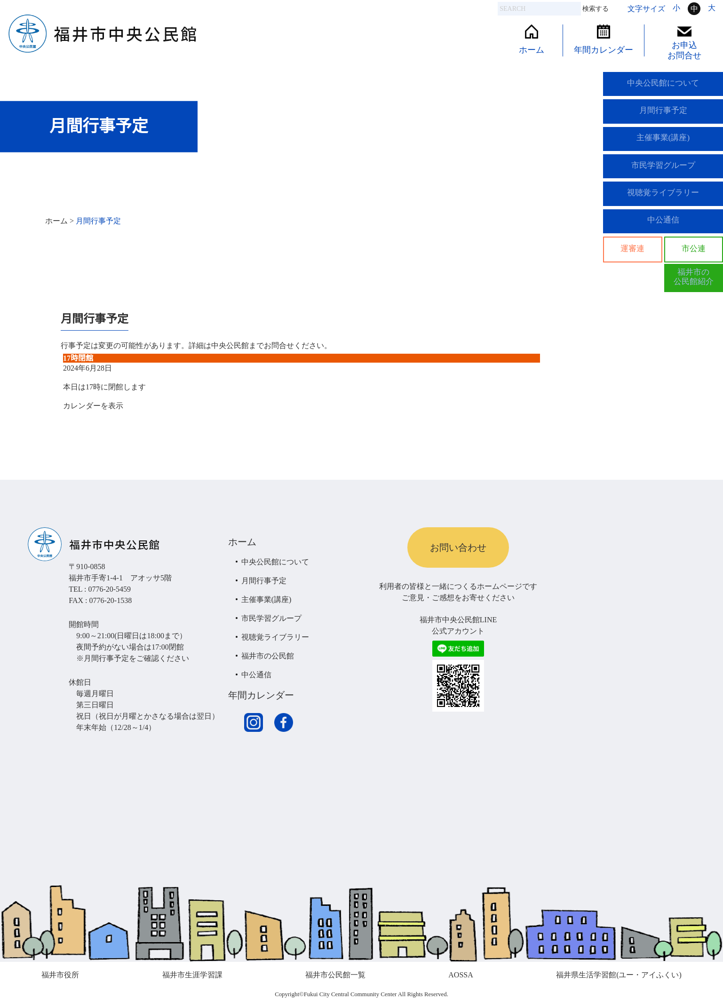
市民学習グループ (663, 173)
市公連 (693, 263)
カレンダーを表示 (93, 406)
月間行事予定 (663, 114)
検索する (595, 8)
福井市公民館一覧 (335, 975)
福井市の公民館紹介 (693, 292)
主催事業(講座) (663, 143)
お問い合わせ (458, 547)
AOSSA (460, 975)
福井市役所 (60, 975)
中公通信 (663, 232)
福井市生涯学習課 (192, 975)
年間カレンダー (603, 39)
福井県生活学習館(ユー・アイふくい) (619, 975)
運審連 (632, 263)
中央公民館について (663, 84)
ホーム (531, 39)
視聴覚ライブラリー (663, 202)
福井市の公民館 (267, 656)
